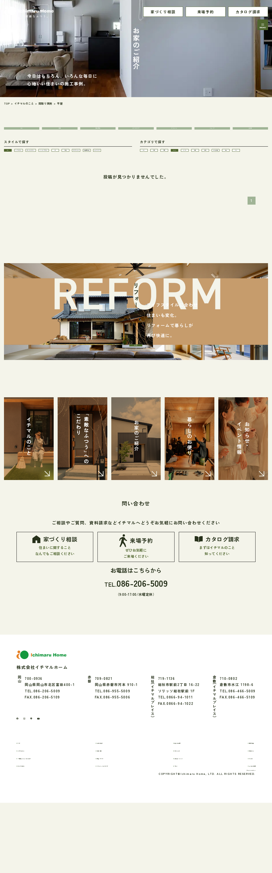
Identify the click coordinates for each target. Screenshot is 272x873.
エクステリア (136, 132)
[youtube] (57, 779)
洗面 (154, 182)
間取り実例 (238, 805)
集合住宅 (98, 132)
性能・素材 (109, 813)
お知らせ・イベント (187, 820)
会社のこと (238, 813)
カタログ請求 (248, 11)
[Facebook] (19, 779)
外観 (186, 160)
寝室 (218, 171)
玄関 (218, 160)
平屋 (92, 171)
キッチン (154, 171)
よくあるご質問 (242, 828)
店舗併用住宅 (50, 182)
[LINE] (43, 779)
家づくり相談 (163, 11)
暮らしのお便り (183, 805)
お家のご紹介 (111, 805)
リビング (250, 160)
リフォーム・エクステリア (123, 828)
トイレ (186, 182)
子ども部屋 (250, 171)
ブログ (176, 828)
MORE (135, 367)
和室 (186, 171)
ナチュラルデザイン (90, 160)
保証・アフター (113, 820)
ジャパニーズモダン (23, 171)
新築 (60, 132)
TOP (26, 805)
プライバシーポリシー (236, 838)
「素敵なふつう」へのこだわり (49, 820)
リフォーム (174, 132)
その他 (250, 132)
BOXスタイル (18, 182)
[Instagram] (31, 779)
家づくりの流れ (35, 828)
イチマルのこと (35, 813)
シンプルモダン (52, 160)
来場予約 (205, 11)
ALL (22, 132)
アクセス (236, 820)
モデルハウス (181, 813)
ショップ (212, 132)
